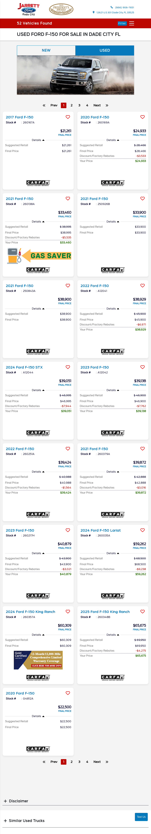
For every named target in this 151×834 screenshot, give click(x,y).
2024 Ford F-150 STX (24, 367)
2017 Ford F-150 (20, 117)
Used (105, 50)
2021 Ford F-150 (20, 199)
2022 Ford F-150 (95, 286)
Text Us (141, 816)
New (46, 50)
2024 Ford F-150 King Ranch (31, 611)
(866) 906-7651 (122, 7)
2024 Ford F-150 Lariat (101, 530)
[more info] (38, 193)
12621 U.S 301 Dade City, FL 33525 (113, 12)
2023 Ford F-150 (95, 367)
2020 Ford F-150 (95, 117)
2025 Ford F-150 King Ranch (105, 611)
